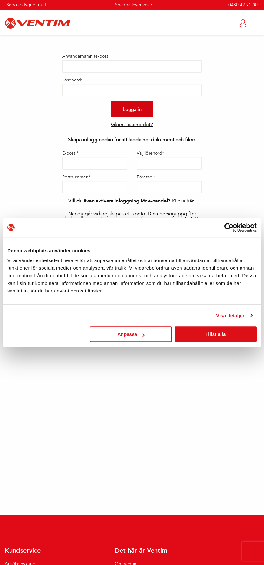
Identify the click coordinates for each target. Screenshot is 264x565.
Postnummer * (76, 177)
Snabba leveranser (133, 5)
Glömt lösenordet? (132, 124)
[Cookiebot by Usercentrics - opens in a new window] (229, 227)
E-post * (70, 153)
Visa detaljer (230, 315)
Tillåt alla (215, 334)
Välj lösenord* (150, 153)
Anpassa (131, 334)
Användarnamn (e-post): (86, 56)
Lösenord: (72, 80)
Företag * (146, 177)
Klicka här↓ (184, 200)
